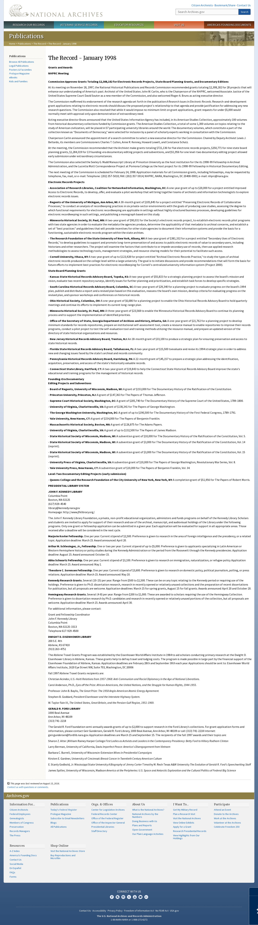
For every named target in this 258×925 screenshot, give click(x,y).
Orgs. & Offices (102, 804)
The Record (40, 43)
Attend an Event (222, 809)
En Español (15, 868)
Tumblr (129, 897)
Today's (64, 809)
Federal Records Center (104, 814)
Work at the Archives (225, 818)
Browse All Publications (21, 61)
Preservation (17, 826)
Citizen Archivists (202, 5)
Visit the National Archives (187, 818)
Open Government (142, 829)
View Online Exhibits (183, 822)
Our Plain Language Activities (147, 834)
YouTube (135, 897)
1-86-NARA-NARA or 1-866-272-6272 (129, 919)
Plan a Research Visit (184, 814)
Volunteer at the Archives (227, 822)
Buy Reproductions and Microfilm (63, 857)
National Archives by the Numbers (145, 815)
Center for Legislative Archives (108, 809)
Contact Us (244, 5)
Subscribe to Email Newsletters (67, 818)
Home (12, 43)
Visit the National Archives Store (68, 851)
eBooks (13, 77)
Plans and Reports (142, 825)
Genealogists (17, 818)
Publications (24, 43)
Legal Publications (19, 65)
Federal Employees (20, 814)
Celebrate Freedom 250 (226, 826)
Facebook (112, 897)
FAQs (12, 872)
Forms (13, 876)
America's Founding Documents (229, 25)
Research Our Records (29, 25)
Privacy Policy (115, 910)
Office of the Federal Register (107, 818)
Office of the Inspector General (108, 822)
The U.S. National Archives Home (55, 10)
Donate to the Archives (226, 814)
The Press (15, 835)
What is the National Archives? (148, 809)
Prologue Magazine (61, 814)
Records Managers (20, 831)
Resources (17, 845)
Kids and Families (18, 81)
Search (244, 11)
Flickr (146, 897)
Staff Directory (99, 831)
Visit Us (179, 25)
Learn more (226, 918)
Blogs (54, 822)
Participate (222, 804)
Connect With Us (129, 891)
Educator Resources (129, 25)
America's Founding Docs (23, 855)
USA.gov (174, 910)
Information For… (22, 804)
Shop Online (59, 845)
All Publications (59, 826)
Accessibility (99, 910)
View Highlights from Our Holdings (186, 837)
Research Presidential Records (189, 831)
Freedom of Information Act (139, 910)
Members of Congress (22, 822)
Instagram (123, 897)
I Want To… (181, 804)
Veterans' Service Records (79, 25)
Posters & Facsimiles (20, 69)
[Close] (254, 891)
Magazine (19, 73)
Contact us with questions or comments (27, 787)
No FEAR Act (162, 910)
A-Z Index (15, 851)
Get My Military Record (185, 809)
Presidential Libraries (102, 826)
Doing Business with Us (144, 821)
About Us (138, 804)
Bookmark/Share (224, 5)
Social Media (16, 864)
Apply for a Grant (182, 826)
